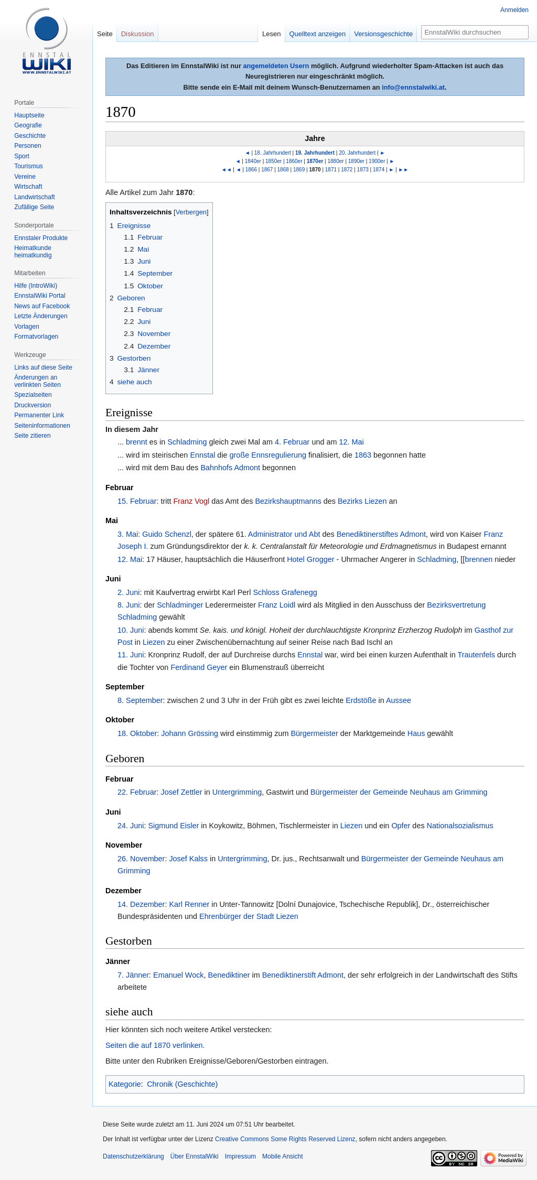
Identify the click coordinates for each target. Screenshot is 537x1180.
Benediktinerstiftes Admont (381, 534)
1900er (377, 161)
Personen (27, 145)
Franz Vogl (191, 501)
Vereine (25, 176)
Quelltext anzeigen (317, 34)
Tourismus (28, 166)
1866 (251, 169)
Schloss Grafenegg (285, 592)
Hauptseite (29, 115)
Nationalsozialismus (460, 825)
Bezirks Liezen (362, 501)
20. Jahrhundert (357, 153)
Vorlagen (26, 326)
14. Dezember (141, 904)
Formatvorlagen (36, 336)
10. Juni (130, 630)
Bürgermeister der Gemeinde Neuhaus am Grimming (399, 792)
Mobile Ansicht (282, 1156)
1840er (253, 161)
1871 (331, 169)
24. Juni (130, 825)
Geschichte (30, 135)
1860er (294, 161)
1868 (283, 169)
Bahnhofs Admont (230, 467)
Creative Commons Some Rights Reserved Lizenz (285, 1139)
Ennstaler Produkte (41, 238)
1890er (356, 161)
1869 (299, 169)
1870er (315, 161)
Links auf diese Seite (43, 367)
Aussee (398, 700)
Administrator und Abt (284, 534)
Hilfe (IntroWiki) (35, 285)
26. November (141, 858)
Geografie (28, 125)
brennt (136, 442)
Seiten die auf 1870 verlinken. (155, 1045)
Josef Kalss (188, 858)
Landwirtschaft (34, 197)
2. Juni (128, 592)
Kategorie (125, 1084)
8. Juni (128, 605)
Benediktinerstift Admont (302, 975)
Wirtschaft (28, 186)
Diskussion (137, 34)
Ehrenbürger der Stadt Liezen (248, 916)
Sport (21, 156)
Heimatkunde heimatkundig (32, 251)
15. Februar (136, 501)
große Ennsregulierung (268, 455)
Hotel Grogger (310, 559)
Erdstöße (361, 700)
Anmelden (514, 10)
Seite (105, 34)
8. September (140, 700)
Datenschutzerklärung (133, 1156)
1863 (363, 455)
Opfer (400, 825)
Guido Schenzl (166, 534)
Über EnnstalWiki (194, 1156)
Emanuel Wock (178, 975)
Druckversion (32, 405)
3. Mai (127, 534)
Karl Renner (189, 904)
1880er (336, 161)
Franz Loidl (276, 605)
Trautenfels (476, 655)
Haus (416, 733)
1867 (267, 169)
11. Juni (130, 655)
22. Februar (136, 792)
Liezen (154, 642)
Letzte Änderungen (40, 316)
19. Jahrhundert (315, 153)
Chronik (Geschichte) (182, 1084)
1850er (273, 161)
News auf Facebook (42, 306)
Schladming (187, 442)
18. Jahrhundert (272, 153)
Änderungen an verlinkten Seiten (37, 381)
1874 (378, 169)
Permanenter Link (39, 415)
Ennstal (202, 455)
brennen (478, 559)
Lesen (271, 34)
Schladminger (180, 605)
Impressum (240, 1156)
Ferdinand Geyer (198, 667)
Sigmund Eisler (173, 825)
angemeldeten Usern (276, 66)
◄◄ (226, 169)
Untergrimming (237, 792)
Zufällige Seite (34, 207)
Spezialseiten (32, 394)
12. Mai (351, 442)
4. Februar (292, 442)
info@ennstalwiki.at (413, 87)
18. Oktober (137, 733)
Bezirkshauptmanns (288, 501)
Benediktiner (229, 975)
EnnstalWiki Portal (39, 295)
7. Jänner (133, 975)
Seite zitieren (32, 435)
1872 (346, 169)
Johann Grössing (189, 733)
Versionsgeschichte (383, 34)
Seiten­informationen (42, 425)
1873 (363, 169)
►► (403, 169)
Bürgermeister (314, 733)
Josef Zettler (181, 792)
